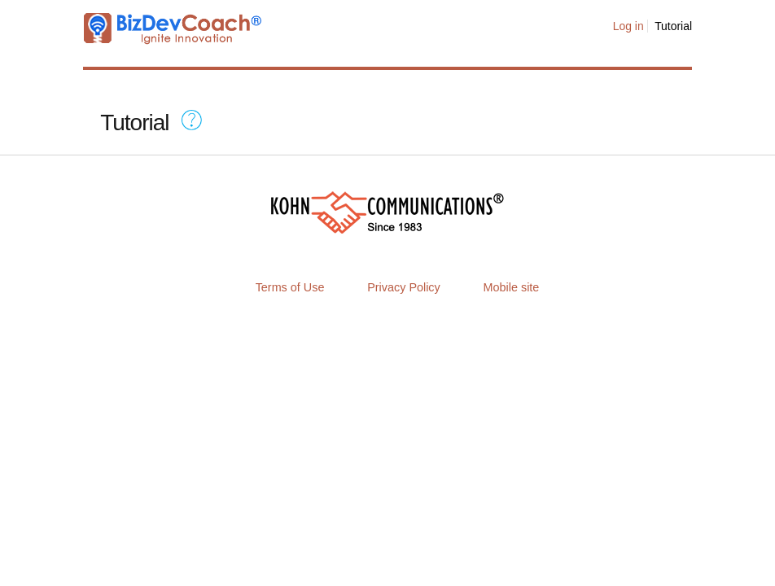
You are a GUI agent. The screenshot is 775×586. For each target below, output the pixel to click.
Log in (628, 26)
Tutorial (673, 26)
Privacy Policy (403, 287)
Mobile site (512, 287)
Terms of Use (290, 287)
